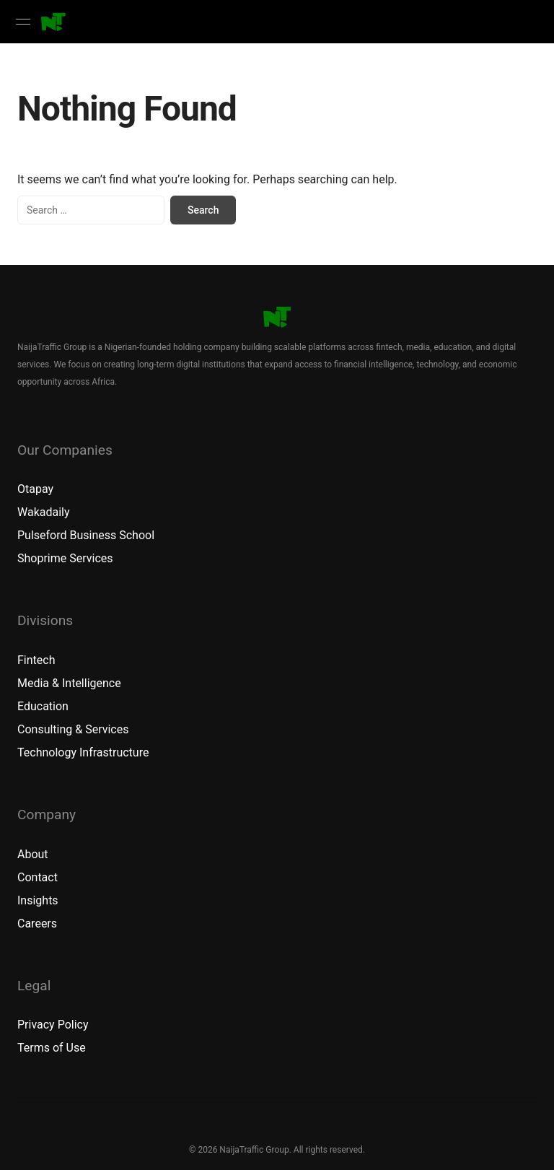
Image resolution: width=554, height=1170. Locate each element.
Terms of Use (51, 1048)
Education (43, 706)
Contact (37, 877)
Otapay (35, 489)
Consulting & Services (72, 729)
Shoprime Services (65, 558)
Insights (37, 900)
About (32, 854)
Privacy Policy (53, 1024)
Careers (37, 923)
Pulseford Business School (85, 535)
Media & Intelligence (69, 683)
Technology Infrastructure (83, 752)
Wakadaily (43, 512)
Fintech (36, 660)
